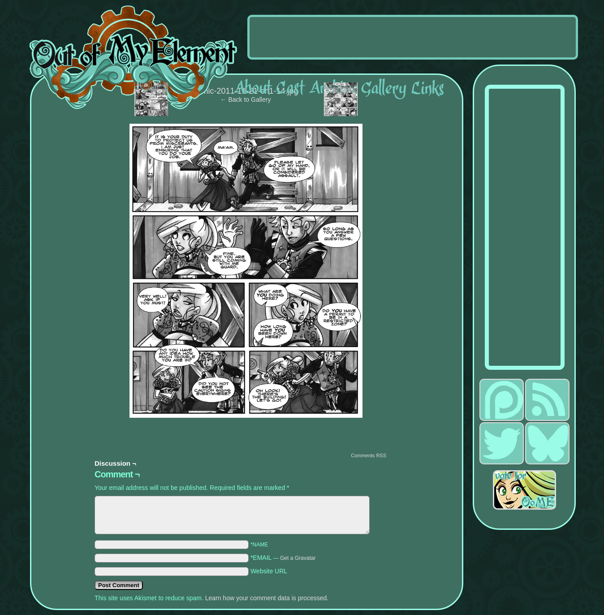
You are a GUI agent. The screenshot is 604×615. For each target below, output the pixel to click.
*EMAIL (283, 557)
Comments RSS (368, 455)
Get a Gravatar (297, 558)
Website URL (268, 571)
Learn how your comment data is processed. (266, 598)
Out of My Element (133, 57)
